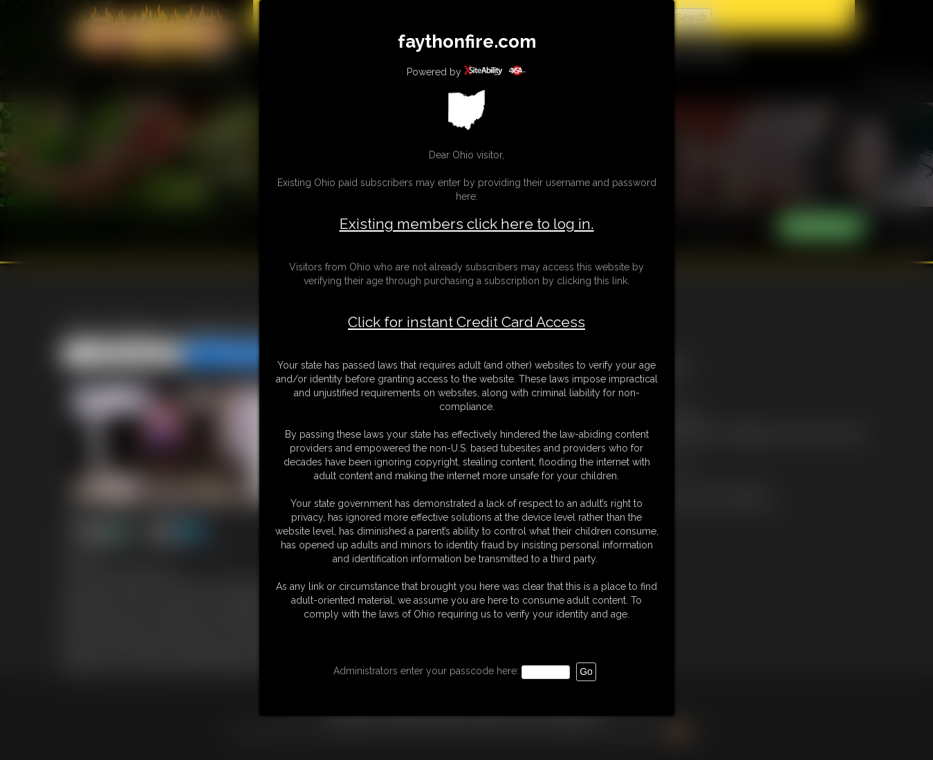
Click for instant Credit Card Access (466, 322)
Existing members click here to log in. (467, 223)
